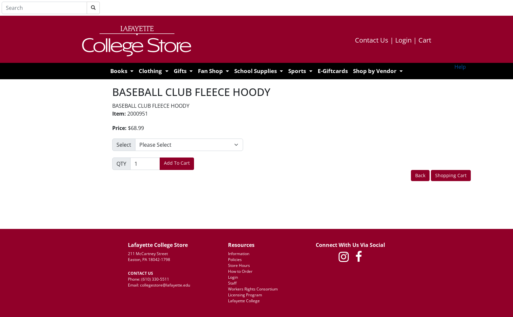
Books (118, 71)
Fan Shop (210, 71)
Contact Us (374, 40)
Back (420, 175)
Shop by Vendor (375, 71)
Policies (235, 259)
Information (238, 253)
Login (406, 40)
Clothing (150, 71)
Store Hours (239, 265)
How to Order (240, 271)
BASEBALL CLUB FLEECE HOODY (191, 92)
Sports (297, 71)
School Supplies (255, 71)
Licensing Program (245, 295)
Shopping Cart (451, 175)
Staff (232, 283)
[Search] (44, 8)
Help (460, 66)
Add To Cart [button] (177, 163)
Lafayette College (244, 301)
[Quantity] (145, 164)
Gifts (180, 71)
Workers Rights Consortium (253, 289)
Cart (424, 40)
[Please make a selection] (189, 145)
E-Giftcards (333, 71)
